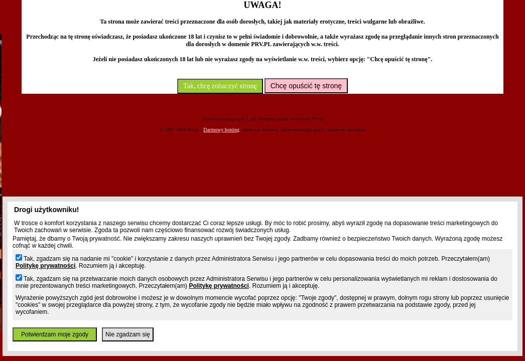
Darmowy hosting (221, 129)
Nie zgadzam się (127, 334)
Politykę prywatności (45, 265)
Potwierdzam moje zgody (54, 334)
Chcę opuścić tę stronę (306, 86)
